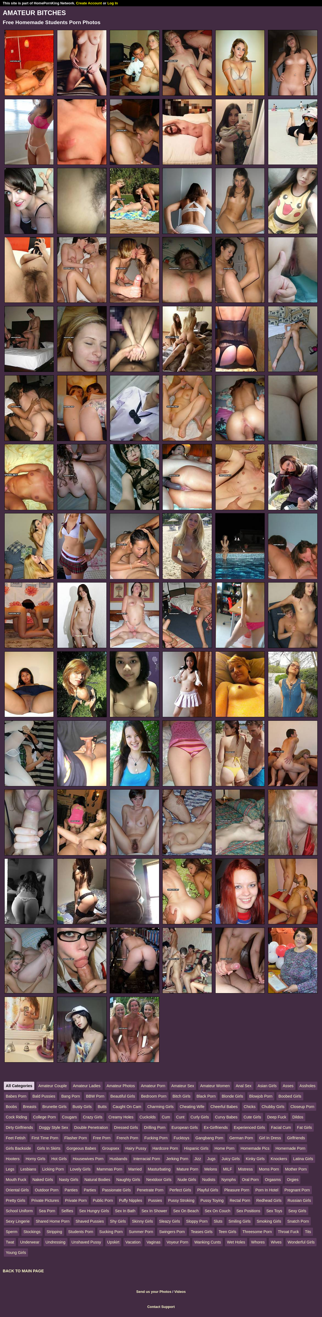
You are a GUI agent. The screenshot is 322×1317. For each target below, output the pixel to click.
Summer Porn (141, 1232)
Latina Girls (303, 1159)
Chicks (250, 1106)
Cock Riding (16, 1117)
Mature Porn (187, 1169)
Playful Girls (207, 1190)
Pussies (155, 1200)
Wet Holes (236, 1242)
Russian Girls (299, 1200)
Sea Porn (47, 1211)
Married (135, 1169)
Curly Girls (200, 1117)
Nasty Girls (68, 1179)
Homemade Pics (255, 1148)
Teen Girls (227, 1232)
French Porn (127, 1138)
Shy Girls (118, 1221)
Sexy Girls (297, 1211)
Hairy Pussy (135, 1148)
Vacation (132, 1242)
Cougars (69, 1117)
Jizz (197, 1159)
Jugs (211, 1159)
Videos (180, 1292)
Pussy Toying (212, 1200)
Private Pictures (45, 1200)
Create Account (89, 3)
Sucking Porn (111, 1232)
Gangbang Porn (210, 1138)
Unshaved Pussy (86, 1242)
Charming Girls (160, 1106)
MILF (227, 1169)
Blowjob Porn (261, 1096)
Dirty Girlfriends (19, 1127)
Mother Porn (296, 1169)
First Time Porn (45, 1138)
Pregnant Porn (297, 1190)
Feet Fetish (16, 1138)
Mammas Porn (109, 1169)
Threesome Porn (257, 1232)
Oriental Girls (17, 1190)
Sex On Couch (217, 1211)
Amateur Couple (52, 1086)
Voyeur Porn (177, 1242)
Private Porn (76, 1200)
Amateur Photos (121, 1086)
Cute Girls (252, 1117)
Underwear (29, 1242)
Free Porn (102, 1138)
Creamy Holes (120, 1117)
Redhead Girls (268, 1200)
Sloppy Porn (197, 1221)
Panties (71, 1190)
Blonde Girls (232, 1096)
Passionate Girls (116, 1190)
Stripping (54, 1232)
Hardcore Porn (165, 1148)
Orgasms (273, 1179)
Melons (210, 1169)
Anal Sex (244, 1086)
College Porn (44, 1117)
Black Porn (206, 1096)
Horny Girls (35, 1159)
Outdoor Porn (46, 1190)
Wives (276, 1242)
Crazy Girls (92, 1117)
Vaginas (153, 1242)
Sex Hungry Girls (94, 1211)
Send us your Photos (153, 1292)
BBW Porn (95, 1096)
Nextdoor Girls (158, 1179)
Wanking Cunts (207, 1242)
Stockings (31, 1232)
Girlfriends (296, 1138)
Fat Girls (304, 1127)
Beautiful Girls (123, 1096)
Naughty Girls (128, 1179)
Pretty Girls (15, 1200)
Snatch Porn (298, 1221)
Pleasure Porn (236, 1190)
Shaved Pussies (89, 1221)
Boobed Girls (289, 1096)
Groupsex (110, 1148)
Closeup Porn (302, 1106)
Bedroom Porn (153, 1096)
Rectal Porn (240, 1200)
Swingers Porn (172, 1232)
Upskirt (113, 1242)
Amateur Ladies (87, 1086)
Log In (112, 3)
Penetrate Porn (150, 1190)
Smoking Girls (269, 1221)
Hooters (12, 1159)
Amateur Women (215, 1086)
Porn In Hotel (266, 1190)
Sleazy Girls (169, 1221)
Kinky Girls (255, 1159)
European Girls (184, 1127)
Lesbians (28, 1169)
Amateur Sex (182, 1086)
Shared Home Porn (52, 1221)
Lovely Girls (80, 1169)
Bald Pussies (43, 1096)
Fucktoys (182, 1138)
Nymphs (228, 1179)
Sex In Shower (154, 1211)
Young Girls (16, 1252)
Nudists (208, 1179)
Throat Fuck (288, 1232)
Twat (10, 1242)
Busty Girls (82, 1106)
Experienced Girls (249, 1127)
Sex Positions (248, 1211)
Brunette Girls (55, 1106)
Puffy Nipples (130, 1200)
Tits (308, 1232)
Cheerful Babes (224, 1106)
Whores (258, 1242)
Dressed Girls (126, 1127)
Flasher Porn (75, 1138)
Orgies (292, 1179)
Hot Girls (59, 1159)
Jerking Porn (177, 1159)
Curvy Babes (226, 1117)
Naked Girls (42, 1179)
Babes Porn (16, 1096)
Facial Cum (281, 1127)
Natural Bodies (97, 1179)
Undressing (56, 1242)
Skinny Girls (142, 1221)
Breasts (29, 1106)
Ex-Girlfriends (216, 1127)
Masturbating (159, 1169)
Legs (10, 1169)
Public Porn (103, 1200)
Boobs (11, 1106)
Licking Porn (53, 1169)
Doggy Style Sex (53, 1127)
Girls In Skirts (49, 1148)
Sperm (11, 1232)
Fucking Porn (156, 1138)
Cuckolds (148, 1117)
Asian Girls (267, 1086)
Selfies (67, 1211)
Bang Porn (70, 1096)
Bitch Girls (182, 1096)
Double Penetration (91, 1127)
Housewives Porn (88, 1159)
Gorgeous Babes (81, 1148)
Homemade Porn (290, 1148)
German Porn (241, 1138)
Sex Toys (274, 1211)
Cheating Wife (192, 1106)
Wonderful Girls (301, 1242)
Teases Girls (202, 1232)
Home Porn (224, 1148)
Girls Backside (18, 1148)
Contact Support (161, 1307)
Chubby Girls (273, 1106)
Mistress (245, 1169)
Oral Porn (250, 1179)
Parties (90, 1190)
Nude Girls (186, 1179)
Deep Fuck (276, 1117)
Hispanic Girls (196, 1148)
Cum (166, 1117)
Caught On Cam (127, 1106)
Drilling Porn (154, 1127)
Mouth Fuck (16, 1179)
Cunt (180, 1117)
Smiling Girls (239, 1221)
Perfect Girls (180, 1190)
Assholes (307, 1086)
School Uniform (19, 1211)
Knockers (279, 1159)
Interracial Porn (146, 1159)
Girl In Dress (270, 1138)
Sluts (218, 1221)
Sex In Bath (125, 1211)
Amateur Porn (153, 1086)
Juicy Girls (231, 1159)
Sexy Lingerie (18, 1221)
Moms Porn (269, 1169)
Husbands (118, 1159)
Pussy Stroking (181, 1200)
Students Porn (80, 1232)
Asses (288, 1086)
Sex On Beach (186, 1211)
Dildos (297, 1117)
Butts (102, 1106)
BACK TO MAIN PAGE (23, 1271)
